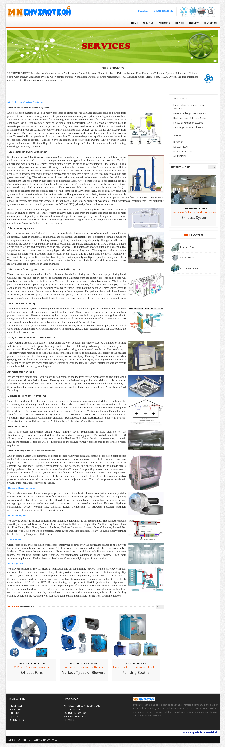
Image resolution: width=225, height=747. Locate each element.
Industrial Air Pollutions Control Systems (189, 107)
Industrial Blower (188, 247)
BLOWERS (178, 142)
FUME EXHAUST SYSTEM (195, 208)
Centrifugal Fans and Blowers (188, 127)
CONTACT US (210, 23)
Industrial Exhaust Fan (32, 663)
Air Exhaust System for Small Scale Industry (194, 212)
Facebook (135, 725)
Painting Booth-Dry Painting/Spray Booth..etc (136, 667)
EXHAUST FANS (180, 146)
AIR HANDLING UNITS (75, 716)
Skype (150, 725)
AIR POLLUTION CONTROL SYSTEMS (82, 705)
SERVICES (179, 23)
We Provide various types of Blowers (84, 667)
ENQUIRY (194, 23)
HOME (134, 23)
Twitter (143, 725)
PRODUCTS (164, 23)
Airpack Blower (187, 257)
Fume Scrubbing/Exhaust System (189, 113)
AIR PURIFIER (179, 156)
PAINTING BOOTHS (136, 663)
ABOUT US (148, 23)
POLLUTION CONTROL (75, 712)
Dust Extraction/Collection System (190, 118)
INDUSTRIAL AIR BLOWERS (83, 663)
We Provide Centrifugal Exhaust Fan (31, 667)
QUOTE (14, 716)
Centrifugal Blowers (189, 268)
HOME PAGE (16, 705)
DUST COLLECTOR (182, 151)
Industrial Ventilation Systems (188, 122)
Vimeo (157, 725)
